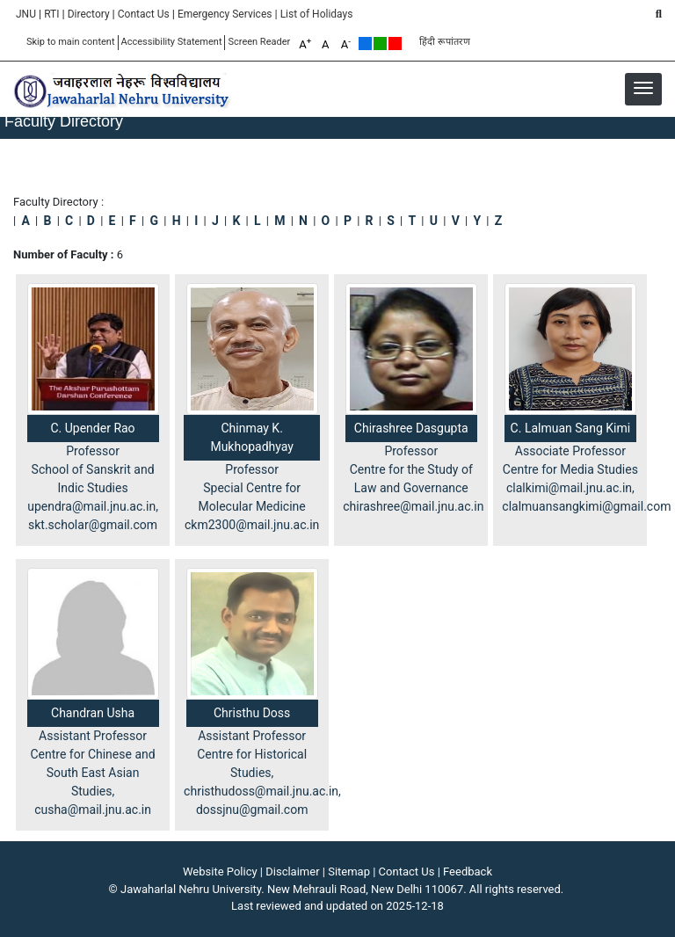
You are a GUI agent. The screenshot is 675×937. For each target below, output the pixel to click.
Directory (89, 14)
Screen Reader (259, 41)
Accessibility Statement (171, 41)
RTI (51, 14)
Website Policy (220, 871)
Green (380, 43)
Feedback (467, 871)
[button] (643, 88)
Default (365, 43)
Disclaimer (292, 871)
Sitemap (349, 871)
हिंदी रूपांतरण (444, 41)
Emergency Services (225, 14)
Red (395, 43)
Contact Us (144, 14)
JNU (26, 14)
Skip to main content (70, 41)
